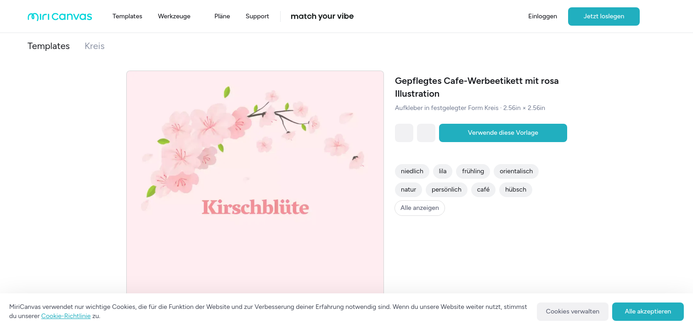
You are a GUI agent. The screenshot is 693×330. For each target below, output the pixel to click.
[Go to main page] (60, 19)
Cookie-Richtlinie (66, 316)
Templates (49, 45)
